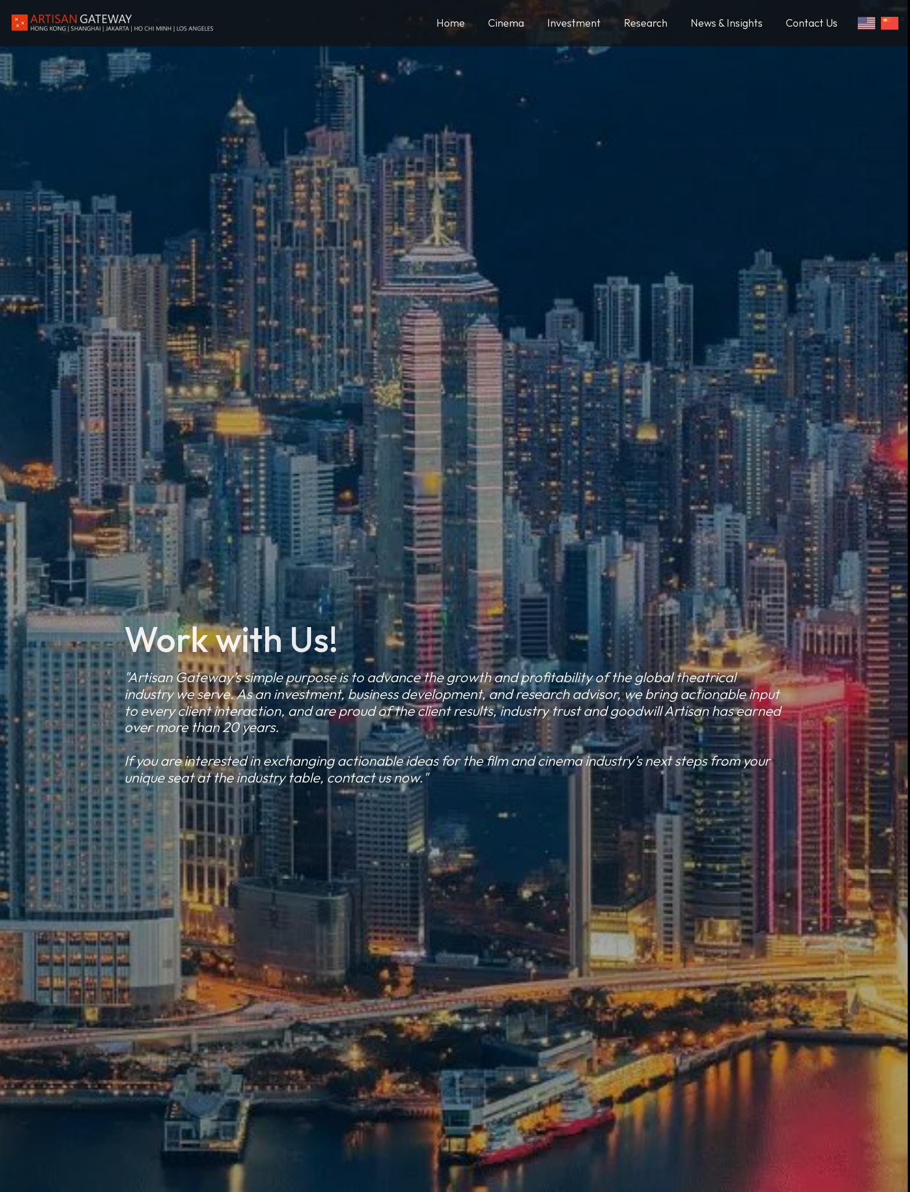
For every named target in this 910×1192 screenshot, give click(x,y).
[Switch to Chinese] (889, 23)
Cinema (506, 23)
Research (645, 23)
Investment (574, 23)
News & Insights (727, 23)
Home (450, 23)
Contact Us (811, 23)
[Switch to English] (866, 23)
